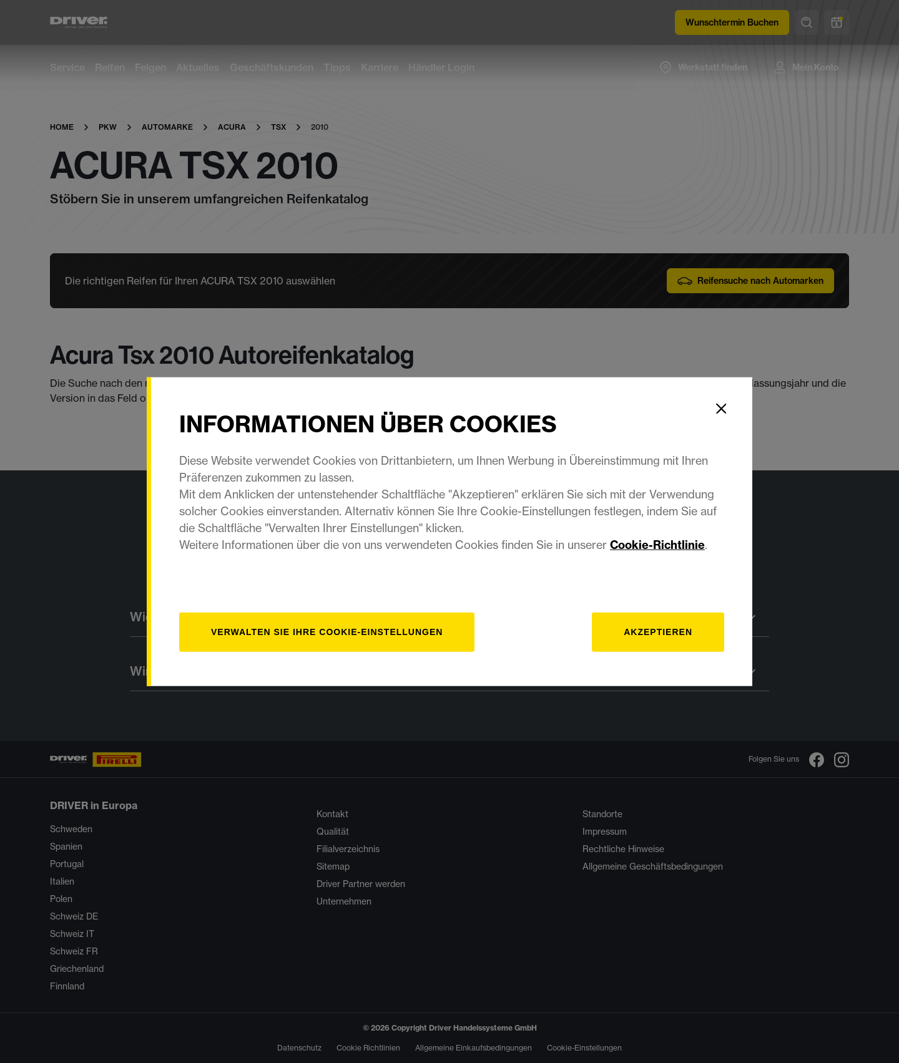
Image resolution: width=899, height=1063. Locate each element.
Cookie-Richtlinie (657, 544)
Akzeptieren (658, 631)
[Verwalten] (326, 631)
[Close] (721, 408)
